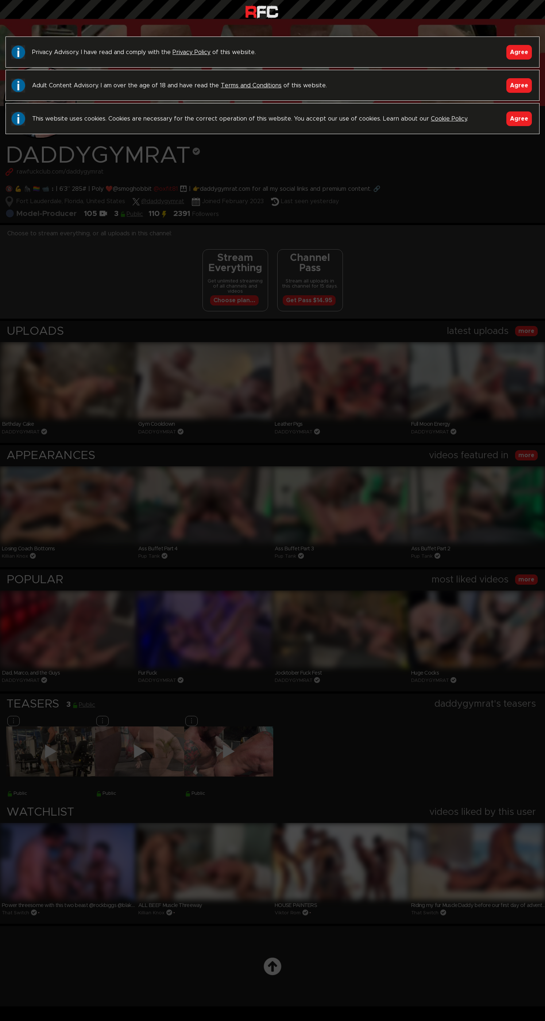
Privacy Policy (191, 52)
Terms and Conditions (251, 85)
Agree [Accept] (519, 52)
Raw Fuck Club (261, 11)
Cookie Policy (449, 119)
